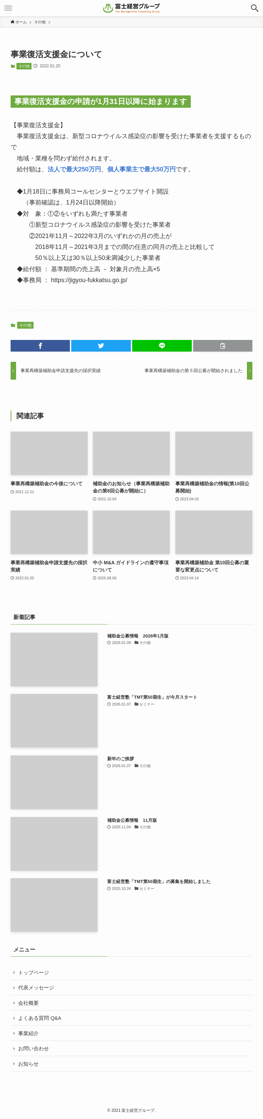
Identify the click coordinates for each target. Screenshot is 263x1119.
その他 (24, 66)
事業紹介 (28, 1033)
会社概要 (28, 1003)
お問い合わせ (33, 1048)
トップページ (33, 972)
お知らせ (28, 1064)
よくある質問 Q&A (39, 1018)
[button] (255, 8)
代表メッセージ (36, 987)
